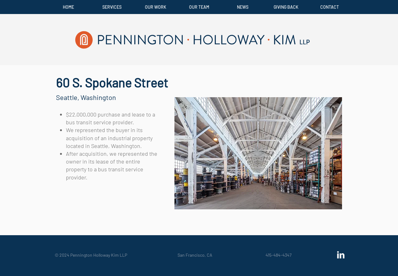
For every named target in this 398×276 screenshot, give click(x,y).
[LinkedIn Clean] (341, 255)
